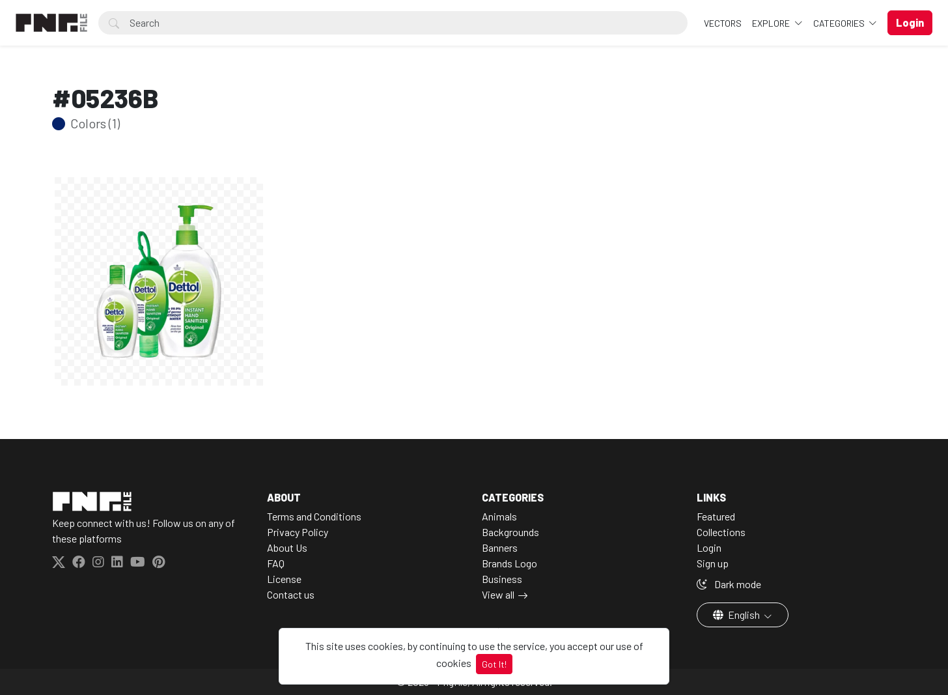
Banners (500, 547)
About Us (287, 547)
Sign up (713, 563)
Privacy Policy (297, 532)
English (737, 614)
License (284, 579)
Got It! (494, 664)
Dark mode (729, 584)
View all (498, 594)
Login (709, 547)
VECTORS (723, 23)
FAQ (276, 563)
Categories (840, 23)
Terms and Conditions (314, 516)
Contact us (290, 594)
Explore (772, 23)
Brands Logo (509, 563)
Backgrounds (510, 532)
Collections (721, 532)
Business (502, 579)
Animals (499, 516)
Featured (716, 516)
